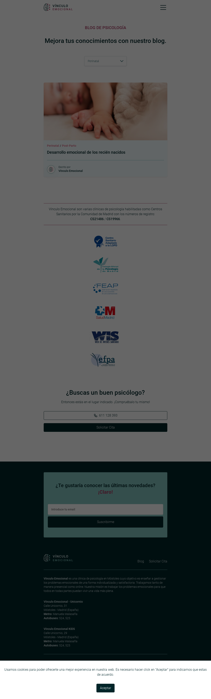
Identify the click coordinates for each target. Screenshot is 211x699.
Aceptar (105, 688)
